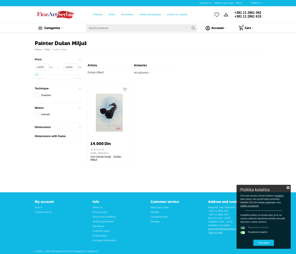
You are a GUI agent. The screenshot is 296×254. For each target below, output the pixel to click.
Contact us (205, 3)
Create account (43, 212)
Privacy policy (100, 212)
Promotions (127, 14)
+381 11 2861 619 (247, 16)
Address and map (223, 3)
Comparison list (158, 216)
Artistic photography (150, 14)
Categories (53, 28)
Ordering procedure (103, 221)
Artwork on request (176, 14)
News (239, 3)
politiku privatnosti (273, 205)
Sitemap (155, 221)
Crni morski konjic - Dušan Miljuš (105, 158)
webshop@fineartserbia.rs (222, 228)
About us (97, 207)
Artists (111, 14)
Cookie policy (99, 235)
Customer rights (101, 230)
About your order (159, 207)
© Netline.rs (92, 251)
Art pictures (142, 72)
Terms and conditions (104, 216)
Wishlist (154, 212)
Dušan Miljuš (96, 72)
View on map (215, 232)
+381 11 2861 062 (247, 13)
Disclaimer (98, 226)
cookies (252, 198)
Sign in (38, 207)
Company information (104, 240)
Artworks (97, 14)
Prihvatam (266, 242)
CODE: (93, 153)
